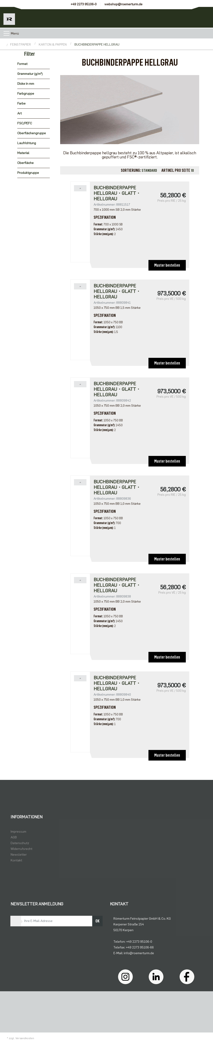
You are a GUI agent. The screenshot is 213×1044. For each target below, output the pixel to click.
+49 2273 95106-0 (84, 4)
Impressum (18, 832)
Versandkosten (24, 1038)
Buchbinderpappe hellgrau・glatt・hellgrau (117, 193)
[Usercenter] (182, 17)
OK (97, 921)
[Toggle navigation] (6, 33)
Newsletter (19, 855)
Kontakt (16, 860)
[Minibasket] (202, 17)
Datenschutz (20, 843)
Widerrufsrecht (21, 849)
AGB (14, 837)
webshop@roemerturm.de (123, 4)
